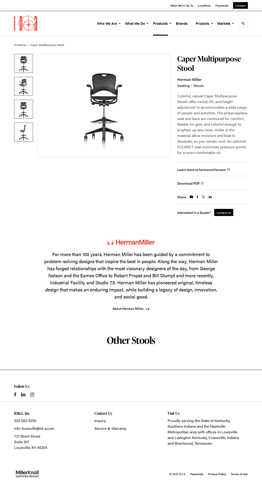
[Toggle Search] (243, 23)
